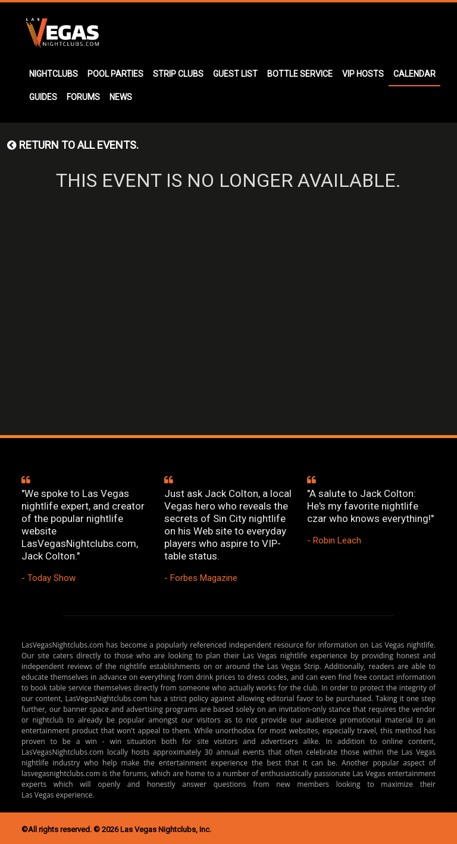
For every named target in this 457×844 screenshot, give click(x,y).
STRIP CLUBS (178, 74)
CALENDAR (414, 74)
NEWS (120, 97)
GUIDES (43, 97)
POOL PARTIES (115, 74)
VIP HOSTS (363, 74)
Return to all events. (73, 145)
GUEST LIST (235, 74)
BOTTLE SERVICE (300, 74)
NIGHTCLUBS (53, 74)
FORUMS (83, 97)
